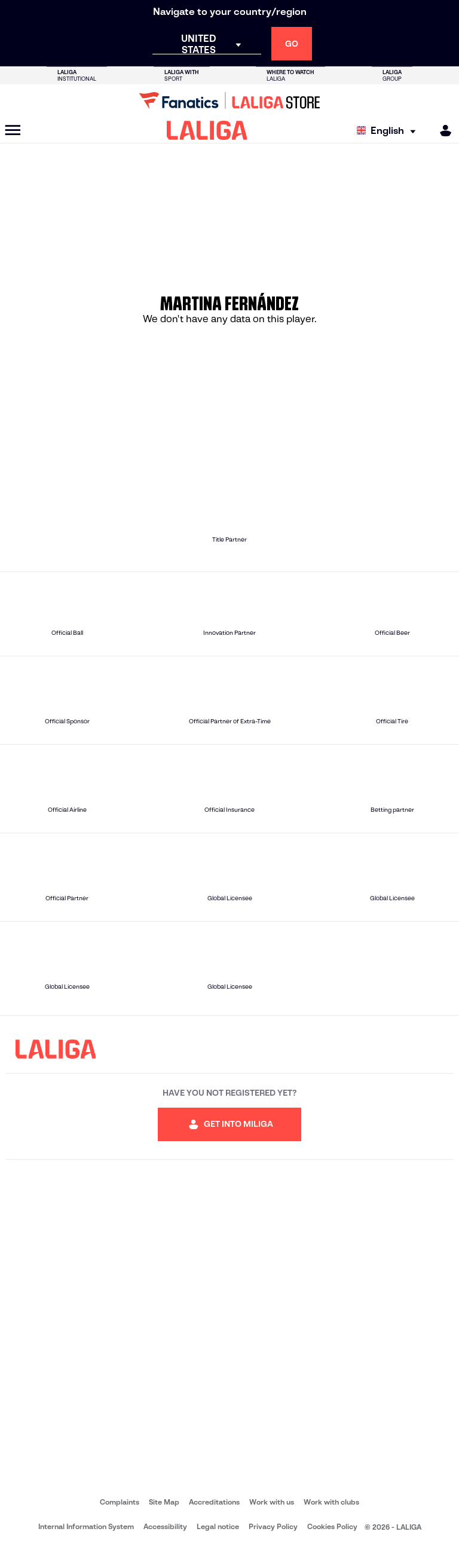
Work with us (271, 1502)
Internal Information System (86, 1526)
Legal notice (218, 1526)
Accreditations (214, 1502)
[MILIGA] (441, 130)
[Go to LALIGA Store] (229, 100)
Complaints (119, 1502)
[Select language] (389, 130)
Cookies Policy (332, 1526)
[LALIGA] (207, 130)
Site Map (164, 1502)
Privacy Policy (273, 1526)
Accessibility (165, 1526)
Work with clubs (331, 1502)
